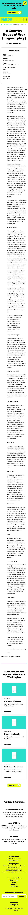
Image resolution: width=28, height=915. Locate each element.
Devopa (16, 910)
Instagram (14, 905)
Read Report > (7, 711)
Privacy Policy (14, 880)
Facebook (14, 903)
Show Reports (8, 24)
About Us (14, 884)
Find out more (12, 12)
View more (12, 785)
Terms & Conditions (14, 878)
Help (14, 882)
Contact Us (14, 886)
